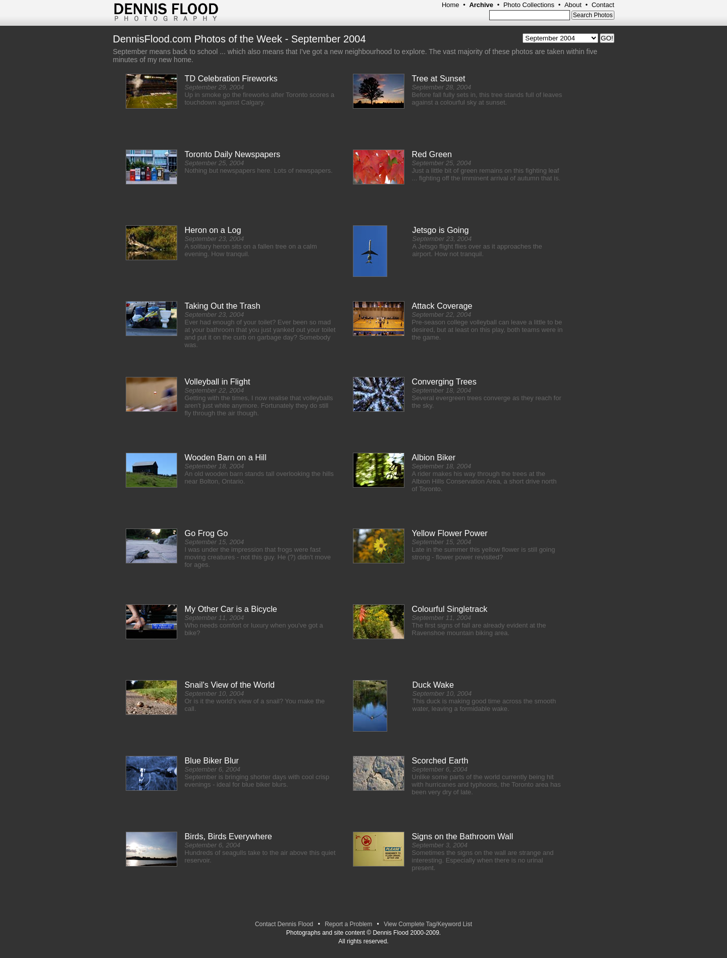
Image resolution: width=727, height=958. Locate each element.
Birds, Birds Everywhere (228, 836)
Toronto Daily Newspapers (233, 154)
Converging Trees (444, 381)
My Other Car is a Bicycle (231, 608)
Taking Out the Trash (223, 305)
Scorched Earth (440, 760)
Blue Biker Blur (212, 760)
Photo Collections (528, 5)
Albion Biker (434, 457)
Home (450, 5)
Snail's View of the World (230, 684)
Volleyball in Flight (217, 381)
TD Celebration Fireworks (231, 78)
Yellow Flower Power (450, 533)
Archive (481, 5)
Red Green (432, 154)
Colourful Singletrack (450, 608)
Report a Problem (348, 924)
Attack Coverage (442, 305)
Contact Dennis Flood (284, 924)
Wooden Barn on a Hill (226, 457)
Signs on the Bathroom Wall (462, 836)
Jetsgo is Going (440, 229)
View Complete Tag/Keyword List (428, 924)
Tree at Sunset (438, 78)
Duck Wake (433, 684)
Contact (603, 5)
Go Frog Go (206, 533)
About (573, 5)
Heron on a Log (213, 229)
